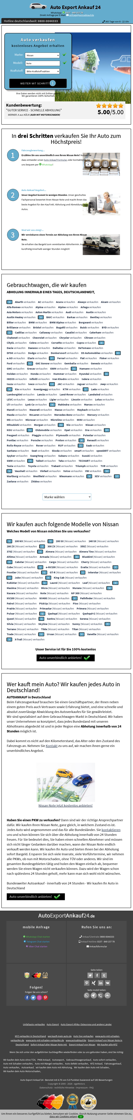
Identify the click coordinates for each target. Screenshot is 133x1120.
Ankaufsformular (98, 944)
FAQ (91, 1085)
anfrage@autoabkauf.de (81, 15)
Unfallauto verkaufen (34, 1022)
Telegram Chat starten (38, 939)
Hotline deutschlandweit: (31, 21)
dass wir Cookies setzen (63, 1116)
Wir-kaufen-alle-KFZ (107, 1042)
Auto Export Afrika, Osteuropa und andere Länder (86, 1022)
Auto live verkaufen (83, 1034)
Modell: (18, 63)
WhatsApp (47, 174)
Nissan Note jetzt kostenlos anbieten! (65, 803)
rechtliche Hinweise (64, 1085)
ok (81, 1116)
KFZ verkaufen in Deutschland (30, 1034)
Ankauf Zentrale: (91, 935)
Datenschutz (46, 1085)
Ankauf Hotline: (89, 939)
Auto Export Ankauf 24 (75, 7)
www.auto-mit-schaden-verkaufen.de (45, 1038)
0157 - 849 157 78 (74, 12)
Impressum (82, 1085)
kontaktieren (111, 828)
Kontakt (52, 744)
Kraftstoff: (16, 71)
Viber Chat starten (38, 944)
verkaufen (25, 300)
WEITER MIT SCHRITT (38, 83)
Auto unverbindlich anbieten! (64, 656)
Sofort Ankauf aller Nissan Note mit (49, 1042)
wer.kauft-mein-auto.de (60, 1034)
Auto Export (53, 1022)
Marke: (19, 55)
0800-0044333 (107, 935)
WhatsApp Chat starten (38, 935)
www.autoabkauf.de (76, 1038)
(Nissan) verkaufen (30, 539)
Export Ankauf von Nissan (82, 1042)
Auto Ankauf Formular (55, 170)
